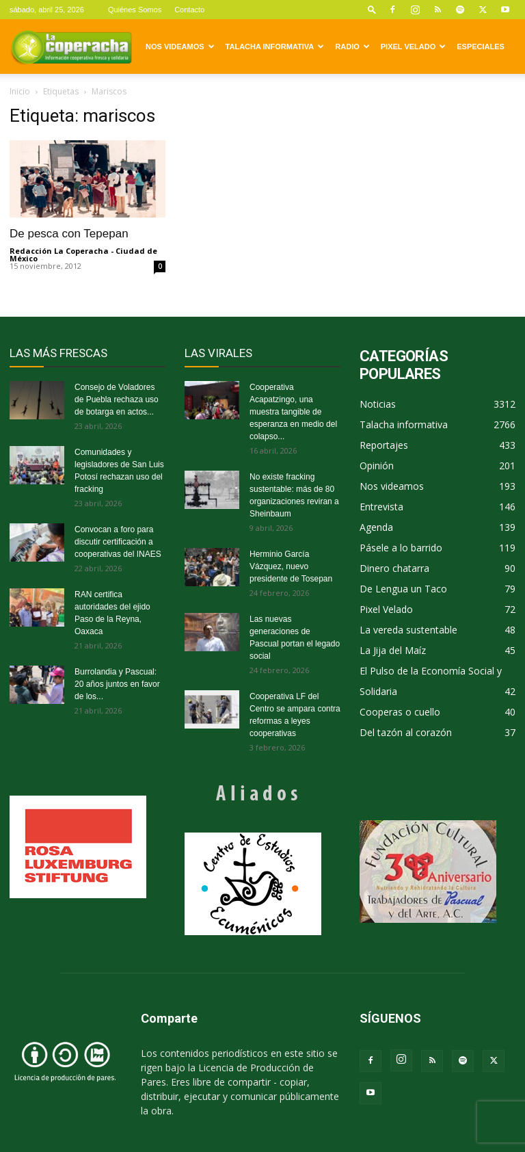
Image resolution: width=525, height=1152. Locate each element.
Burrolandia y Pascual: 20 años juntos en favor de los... (117, 684)
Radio (352, 46)
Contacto (189, 9)
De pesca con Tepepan (69, 233)
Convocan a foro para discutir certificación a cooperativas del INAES (118, 542)
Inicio (20, 91)
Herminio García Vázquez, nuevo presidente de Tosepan (291, 566)
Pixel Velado (413, 46)
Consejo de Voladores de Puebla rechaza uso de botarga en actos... (117, 399)
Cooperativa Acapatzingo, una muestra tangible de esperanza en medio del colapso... (293, 411)
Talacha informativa (275, 46)
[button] (372, 9)
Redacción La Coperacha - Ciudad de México (83, 254)
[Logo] (71, 46)
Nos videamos (180, 46)
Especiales (480, 46)
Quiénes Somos (134, 9)
